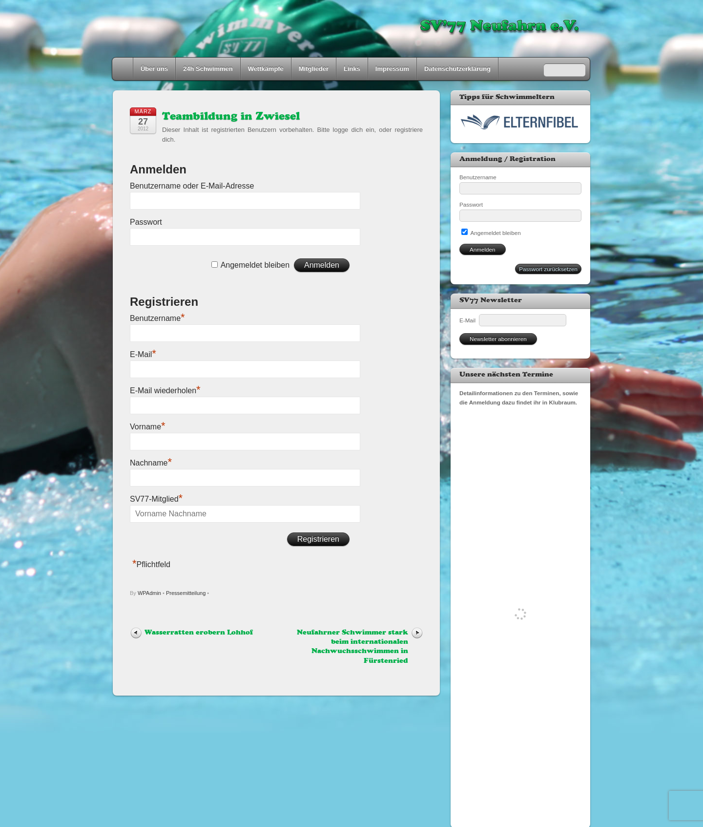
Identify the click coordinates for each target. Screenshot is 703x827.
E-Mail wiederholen (165, 390)
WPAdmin (149, 593)
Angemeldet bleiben (255, 265)
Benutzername (157, 318)
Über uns (154, 68)
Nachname (151, 463)
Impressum (392, 68)
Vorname (147, 427)
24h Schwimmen (208, 68)
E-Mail (143, 354)
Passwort (146, 222)
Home (123, 69)
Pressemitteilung (186, 593)
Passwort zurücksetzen (548, 269)
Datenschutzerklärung (457, 68)
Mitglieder (314, 68)
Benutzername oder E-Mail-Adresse (192, 186)
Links (352, 68)
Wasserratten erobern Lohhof (199, 632)
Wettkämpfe (266, 68)
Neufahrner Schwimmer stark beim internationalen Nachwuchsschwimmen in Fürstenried (352, 646)
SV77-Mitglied (156, 499)
